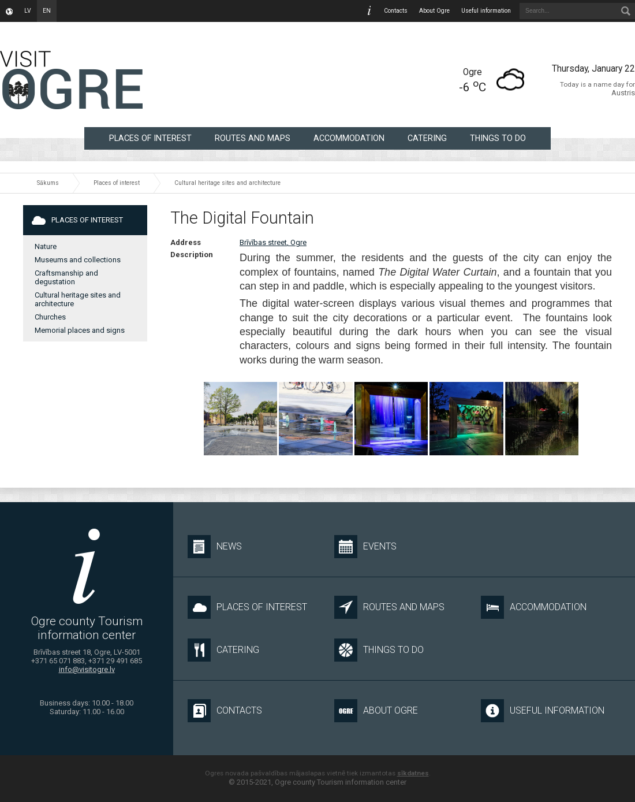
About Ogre (434, 10)
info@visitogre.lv (87, 669)
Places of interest (150, 138)
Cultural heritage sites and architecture (227, 183)
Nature (46, 246)
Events (365, 546)
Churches (50, 317)
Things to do (498, 138)
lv (27, 10)
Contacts (396, 10)
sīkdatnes (413, 773)
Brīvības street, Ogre (273, 242)
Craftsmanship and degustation (66, 277)
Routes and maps (252, 138)
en (47, 10)
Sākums (48, 183)
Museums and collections (78, 259)
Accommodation (348, 138)
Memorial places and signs (80, 330)
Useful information (486, 10)
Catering (427, 138)
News (215, 546)
